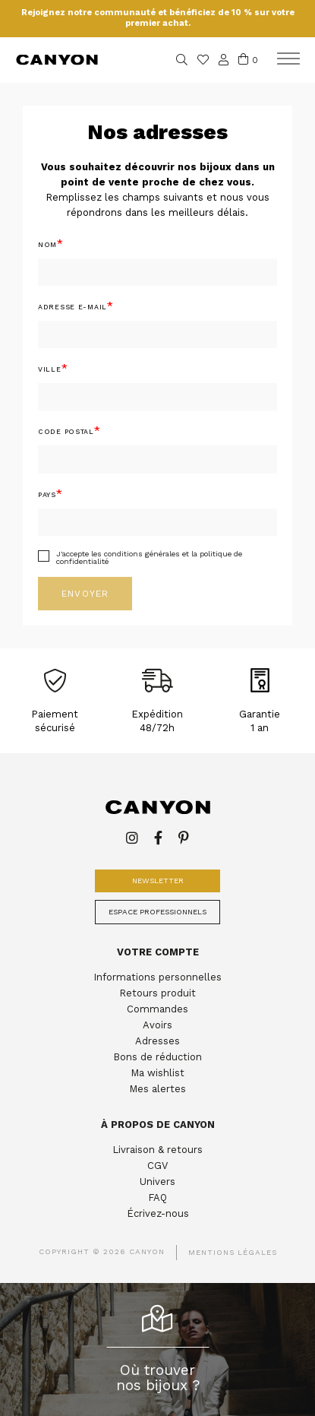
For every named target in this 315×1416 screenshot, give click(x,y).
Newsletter (158, 880)
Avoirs (157, 1025)
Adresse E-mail (72, 307)
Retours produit (157, 993)
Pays (47, 495)
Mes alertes (157, 1088)
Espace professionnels (157, 912)
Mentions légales (232, 1252)
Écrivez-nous (158, 1213)
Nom (47, 245)
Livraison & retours (157, 1149)
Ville (49, 369)
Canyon (57, 59)
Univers (157, 1181)
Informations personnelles (157, 977)
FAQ (157, 1197)
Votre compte (158, 952)
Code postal (66, 432)
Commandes (157, 1009)
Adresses (157, 1041)
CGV (157, 1165)
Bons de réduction (157, 1057)
